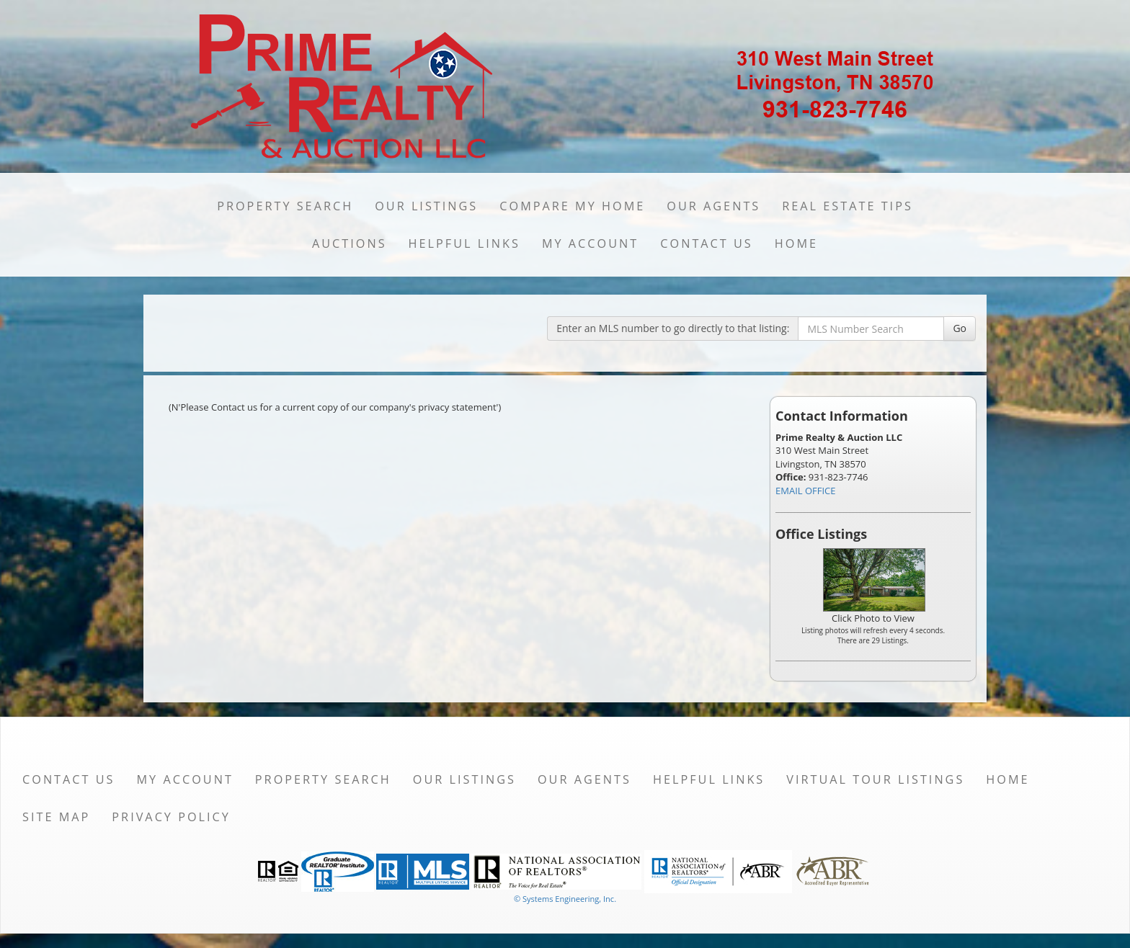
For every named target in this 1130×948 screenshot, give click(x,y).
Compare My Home (572, 206)
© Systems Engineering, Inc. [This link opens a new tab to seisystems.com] (565, 898)
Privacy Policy (171, 817)
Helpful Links (464, 243)
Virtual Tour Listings (875, 779)
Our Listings (426, 206)
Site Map (56, 817)
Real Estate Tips (847, 206)
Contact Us (706, 243)
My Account (590, 243)
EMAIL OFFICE (805, 490)
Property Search (285, 206)
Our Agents (713, 206)
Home (796, 243)
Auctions (349, 243)
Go (959, 328)
